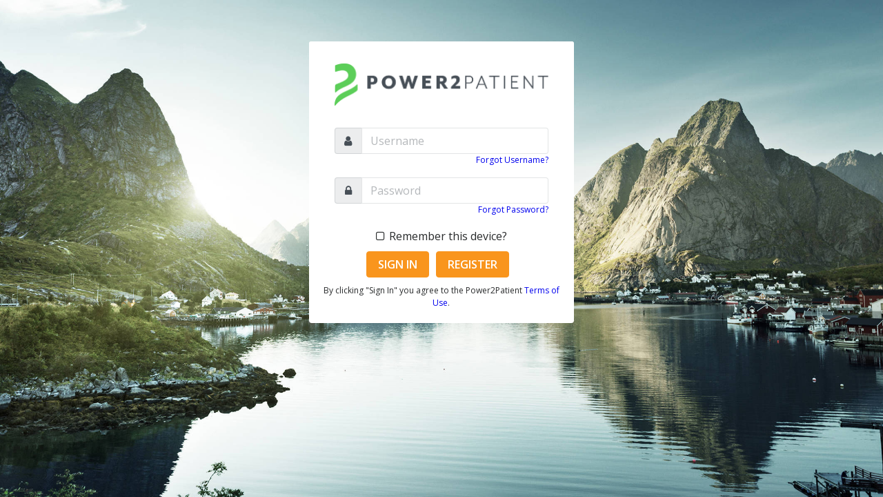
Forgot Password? (513, 209)
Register (472, 264)
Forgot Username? (512, 160)
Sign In (397, 264)
